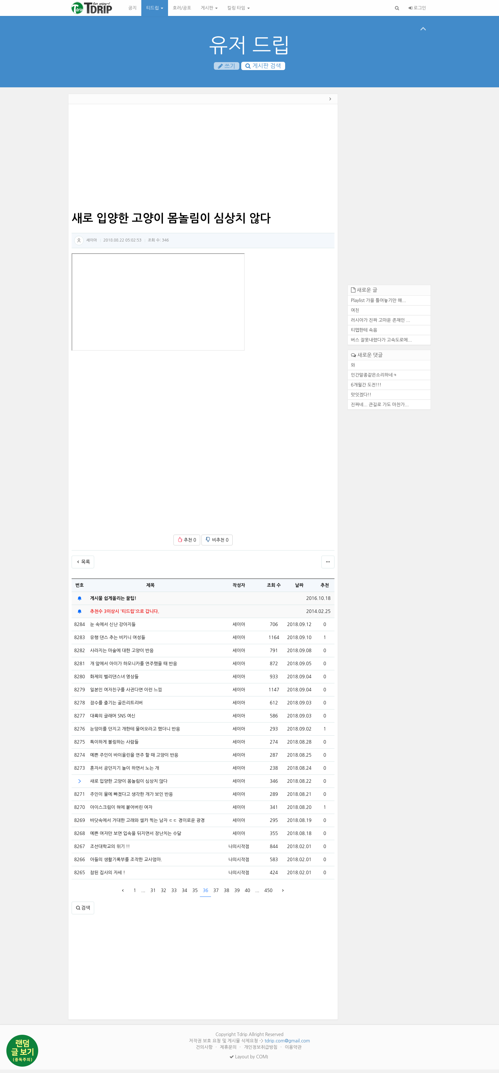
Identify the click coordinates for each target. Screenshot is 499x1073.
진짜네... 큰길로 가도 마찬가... (380, 408)
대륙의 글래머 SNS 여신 (112, 719)
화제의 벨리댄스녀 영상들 (114, 680)
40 (247, 894)
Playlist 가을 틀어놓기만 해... (378, 304)
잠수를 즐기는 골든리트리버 (116, 706)
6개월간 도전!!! (366, 388)
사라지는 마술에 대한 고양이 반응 (122, 654)
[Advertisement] (39, 196)
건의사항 (205, 1050)
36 (205, 894)
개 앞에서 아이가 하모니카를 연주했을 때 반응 (133, 667)
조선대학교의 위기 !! (110, 850)
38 (226, 894)
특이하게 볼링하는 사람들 (114, 745)
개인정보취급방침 (261, 1050)
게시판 (209, 8)
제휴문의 (229, 1050)
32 (163, 894)
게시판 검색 (263, 66)
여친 (355, 314)
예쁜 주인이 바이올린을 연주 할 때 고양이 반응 (134, 758)
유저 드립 (249, 45)
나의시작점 (239, 850)
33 (174, 894)
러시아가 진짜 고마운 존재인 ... (380, 323)
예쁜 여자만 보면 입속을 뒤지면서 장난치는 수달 (135, 837)
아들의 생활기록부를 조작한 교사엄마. (126, 863)
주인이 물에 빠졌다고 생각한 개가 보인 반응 (131, 798)
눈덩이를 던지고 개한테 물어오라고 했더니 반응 (135, 732)
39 (237, 894)
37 (216, 894)
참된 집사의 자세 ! (107, 876)
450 (268, 894)
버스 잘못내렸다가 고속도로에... (381, 343)
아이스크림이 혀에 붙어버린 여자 (121, 811)
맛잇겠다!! (361, 398)
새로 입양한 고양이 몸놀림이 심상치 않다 (128, 784)
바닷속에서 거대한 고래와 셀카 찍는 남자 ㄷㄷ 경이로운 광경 (147, 824)
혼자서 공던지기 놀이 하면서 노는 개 (124, 771)
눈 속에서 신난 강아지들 (113, 628)
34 (184, 894)
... (143, 894)
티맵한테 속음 (364, 333)
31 (153, 894)
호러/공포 (182, 8)
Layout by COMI (248, 1060)
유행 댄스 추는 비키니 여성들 (117, 641)
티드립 (154, 8)
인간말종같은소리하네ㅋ (374, 378)
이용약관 (293, 1050)
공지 (132, 8)
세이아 (91, 244)
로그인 (417, 8)
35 (195, 894)
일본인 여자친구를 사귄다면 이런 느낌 (126, 693)
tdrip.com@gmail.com (287, 1044)
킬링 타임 (238, 8)
